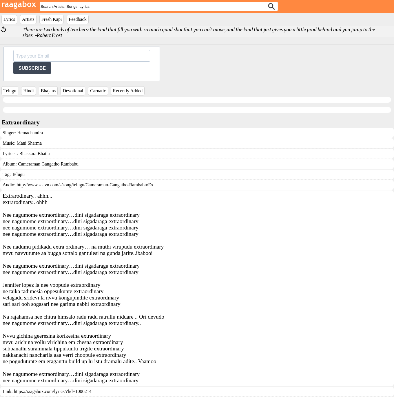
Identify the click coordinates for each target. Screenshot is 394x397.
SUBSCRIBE (32, 68)
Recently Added (128, 90)
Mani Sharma (29, 143)
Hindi (28, 90)
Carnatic (98, 90)
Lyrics (9, 19)
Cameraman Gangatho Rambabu (48, 163)
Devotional (73, 90)
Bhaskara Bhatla (34, 153)
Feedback (77, 19)
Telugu (9, 90)
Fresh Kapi (51, 19)
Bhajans (48, 90)
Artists (28, 19)
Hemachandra (30, 132)
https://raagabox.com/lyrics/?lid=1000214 (53, 391)
